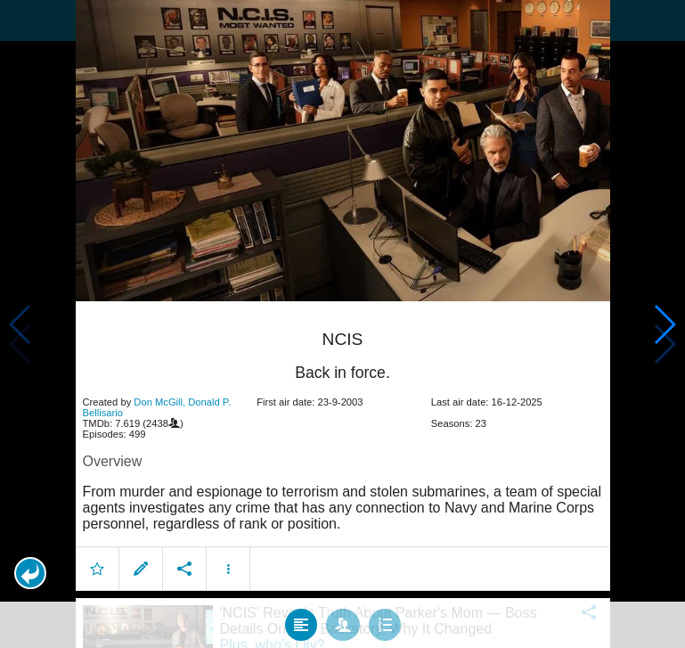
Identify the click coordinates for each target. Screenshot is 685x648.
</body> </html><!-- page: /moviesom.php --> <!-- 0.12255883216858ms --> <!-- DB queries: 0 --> (342, 324)
